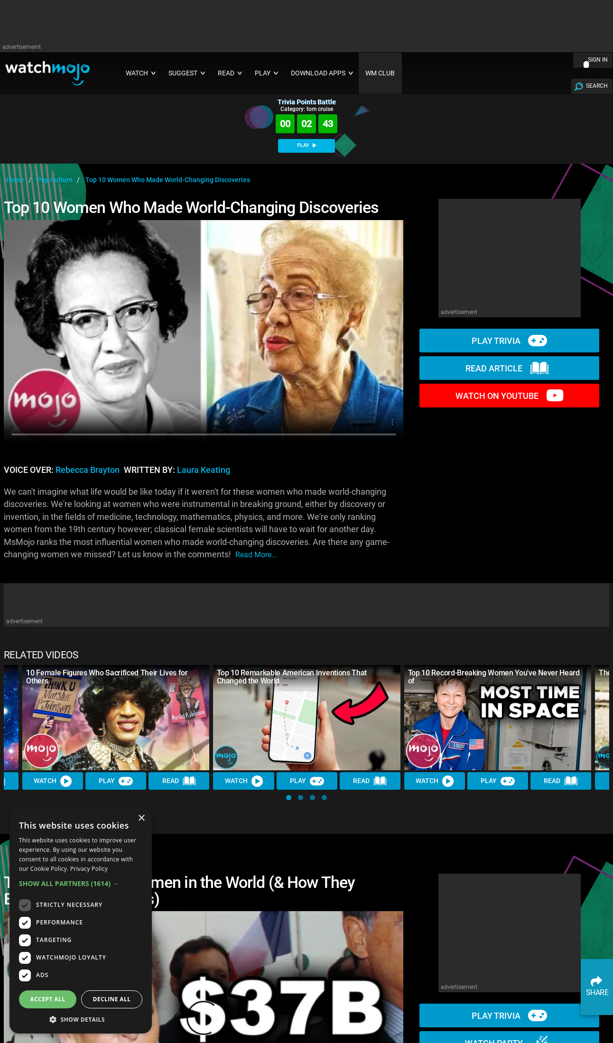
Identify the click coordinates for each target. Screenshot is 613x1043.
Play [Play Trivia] (116, 780)
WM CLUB (380, 73)
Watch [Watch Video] (53, 780)
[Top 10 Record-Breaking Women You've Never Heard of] (497, 717)
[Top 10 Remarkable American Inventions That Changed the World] (306, 717)
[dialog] (80, 921)
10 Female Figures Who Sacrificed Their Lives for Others (107, 676)
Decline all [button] (112, 999)
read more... (256, 554)
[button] (289, 798)
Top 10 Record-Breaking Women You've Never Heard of (494, 676)
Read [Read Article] (179, 781)
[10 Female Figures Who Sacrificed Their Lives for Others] (115, 717)
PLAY (306, 145)
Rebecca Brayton (88, 470)
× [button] (141, 818)
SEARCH (597, 86)
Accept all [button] (47, 999)
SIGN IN (598, 59)
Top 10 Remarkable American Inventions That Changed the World (292, 676)
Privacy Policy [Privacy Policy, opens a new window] (89, 869)
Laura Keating (203, 470)
